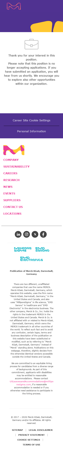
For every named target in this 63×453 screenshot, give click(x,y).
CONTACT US (13, 206)
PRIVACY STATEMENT (31, 435)
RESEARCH (11, 180)
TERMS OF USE (31, 444)
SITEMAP (17, 430)
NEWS (7, 186)
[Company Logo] (15, 6)
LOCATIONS (12, 213)
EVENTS (9, 193)
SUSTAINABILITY (16, 166)
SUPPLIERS (11, 200)
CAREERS (10, 173)
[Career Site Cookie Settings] (31, 120)
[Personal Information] (31, 131)
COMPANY (11, 159)
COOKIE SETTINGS (28, 439)
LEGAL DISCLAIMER (41, 430)
